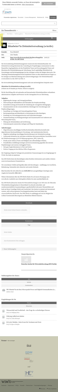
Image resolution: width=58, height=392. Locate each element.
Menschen (29, 306)
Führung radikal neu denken (15, 316)
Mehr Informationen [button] (28, 4)
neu (29, 279)
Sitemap (50, 385)
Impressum (11, 385)
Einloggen (53, 17)
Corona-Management (30, 17)
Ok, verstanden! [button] (48, 3)
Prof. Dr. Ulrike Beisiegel (13, 318)
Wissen (33, 303)
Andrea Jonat (10, 291)
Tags (29, 225)
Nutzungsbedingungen (40, 385)
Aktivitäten (10, 33)
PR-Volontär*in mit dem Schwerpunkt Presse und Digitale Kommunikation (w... (30, 289)
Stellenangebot (29, 39)
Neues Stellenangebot (10, 249)
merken (55, 38)
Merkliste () (40, 17)
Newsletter (20, 17)
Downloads (29, 203)
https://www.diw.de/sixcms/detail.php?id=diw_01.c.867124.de (21, 58)
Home (3, 33)
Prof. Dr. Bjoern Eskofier (13, 324)
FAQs (46, 17)
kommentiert (29, 285)
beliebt (29, 282)
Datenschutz (29, 385)
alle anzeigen (11, 340)
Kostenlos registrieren (10, 17)
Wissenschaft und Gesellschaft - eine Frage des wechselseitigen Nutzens (28, 310)
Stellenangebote (19, 33)
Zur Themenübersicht (8, 30)
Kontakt (22, 385)
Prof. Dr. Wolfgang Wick (12, 312)
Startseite (3, 385)
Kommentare (29, 221)
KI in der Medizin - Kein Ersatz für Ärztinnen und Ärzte (23, 322)
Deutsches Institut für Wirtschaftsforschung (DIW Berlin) (39, 264)
